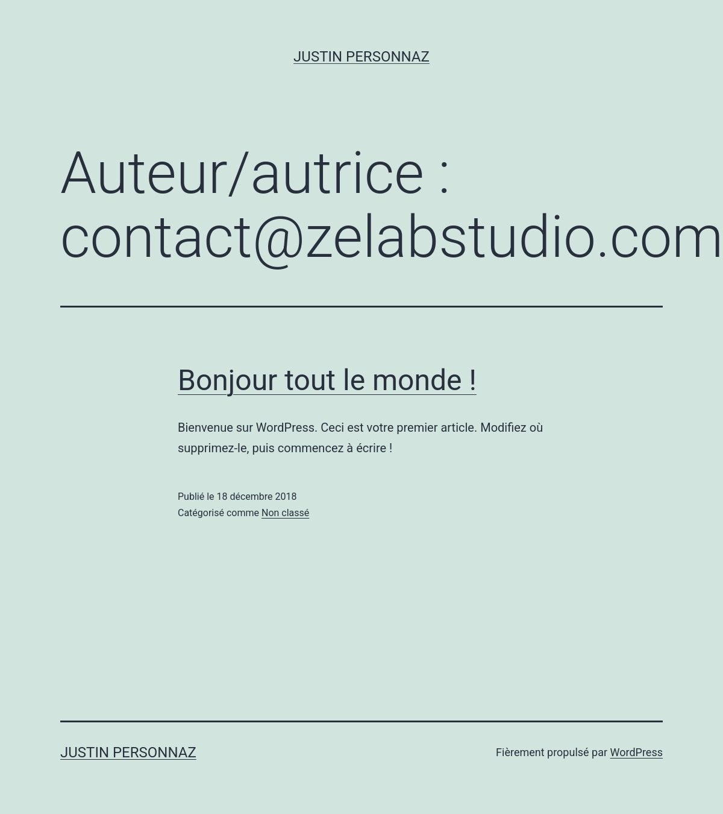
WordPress (636, 752)
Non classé (285, 513)
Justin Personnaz (361, 56)
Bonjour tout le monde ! (327, 380)
